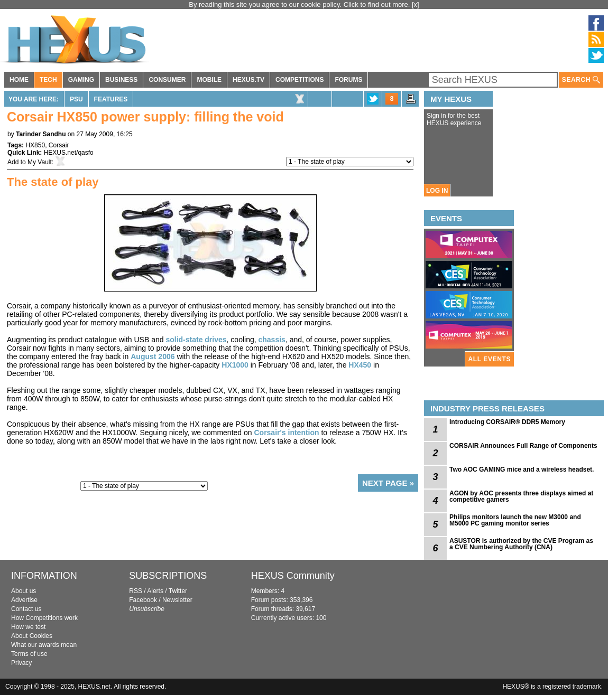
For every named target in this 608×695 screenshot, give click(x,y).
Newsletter (177, 600)
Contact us (26, 609)
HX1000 (235, 365)
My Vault (39, 162)
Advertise (24, 600)
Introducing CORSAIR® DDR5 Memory (507, 422)
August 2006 (152, 356)
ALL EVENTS (489, 359)
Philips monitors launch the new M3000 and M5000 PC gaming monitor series (515, 520)
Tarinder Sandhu (41, 134)
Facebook (143, 600)
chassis (272, 339)
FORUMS (348, 79)
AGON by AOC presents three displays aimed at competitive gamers (521, 496)
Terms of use (29, 654)
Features (111, 99)
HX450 (359, 365)
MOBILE (209, 79)
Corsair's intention (286, 432)
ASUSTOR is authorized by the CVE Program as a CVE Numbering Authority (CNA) (521, 544)
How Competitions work (44, 618)
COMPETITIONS (299, 79)
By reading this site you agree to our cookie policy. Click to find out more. (300, 4)
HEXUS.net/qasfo (69, 152)
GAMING (81, 79)
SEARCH (581, 80)
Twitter (178, 591)
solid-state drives (195, 339)
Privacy (21, 662)
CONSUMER (167, 79)
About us (23, 591)
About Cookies (31, 636)
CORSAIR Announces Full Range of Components (523, 446)
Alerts (155, 591)
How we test (28, 627)
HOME (19, 79)
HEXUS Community (293, 575)
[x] (415, 4)
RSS (135, 591)
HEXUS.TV (248, 79)
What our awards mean (44, 645)
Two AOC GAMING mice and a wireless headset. (521, 469)
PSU (76, 99)
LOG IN (437, 190)
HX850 (35, 145)
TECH (48, 79)
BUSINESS (121, 79)
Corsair (59, 145)
